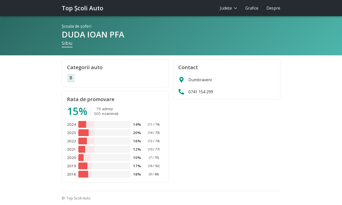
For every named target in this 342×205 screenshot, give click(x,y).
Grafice (251, 8)
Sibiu (67, 43)
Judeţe (228, 8)
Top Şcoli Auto (82, 8)
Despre (273, 8)
